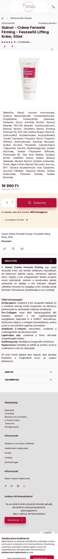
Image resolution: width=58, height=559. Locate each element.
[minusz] (12, 205)
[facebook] (5, 46)
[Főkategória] (3, 18)
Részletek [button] (11, 261)
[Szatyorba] (36, 202)
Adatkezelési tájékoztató (16, 448)
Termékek (9, 413)
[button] (29, 78)
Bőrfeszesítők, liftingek (21, 18)
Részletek (6, 241)
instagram (12, 486)
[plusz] (12, 200)
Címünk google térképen (18, 486)
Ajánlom (22, 249)
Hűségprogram (12, 427)
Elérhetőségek (11, 462)
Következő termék (47, 23)
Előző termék (9, 23)
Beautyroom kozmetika (16, 417)
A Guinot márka (12, 420)
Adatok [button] (9, 372)
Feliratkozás (13, 520)
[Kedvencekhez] (52, 49)
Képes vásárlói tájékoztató (17, 478)
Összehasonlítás (5, 249)
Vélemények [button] (12, 380)
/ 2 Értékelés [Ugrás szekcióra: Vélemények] (23, 42)
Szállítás (9, 457)
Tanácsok (9, 423)
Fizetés (8, 453)
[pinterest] (12, 46)
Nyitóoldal (9, 410)
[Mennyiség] (7, 202)
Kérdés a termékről (13, 249)
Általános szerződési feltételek (19, 443)
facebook (5, 486)
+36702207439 (53, 7)
